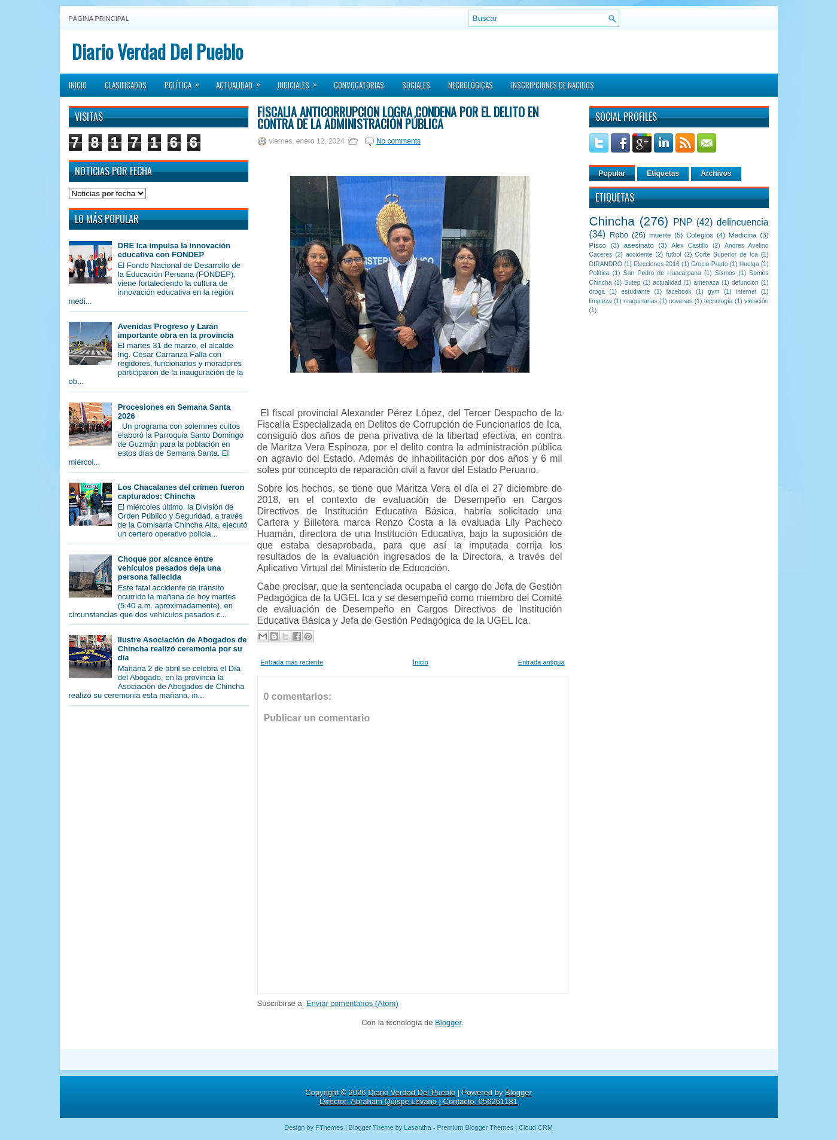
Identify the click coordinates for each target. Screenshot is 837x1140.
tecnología (718, 301)
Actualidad (242, 81)
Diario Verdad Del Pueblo (157, 51)
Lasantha (417, 1127)
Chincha (612, 221)
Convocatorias (359, 85)
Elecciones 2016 (657, 264)
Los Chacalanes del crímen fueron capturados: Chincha (181, 492)
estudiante (635, 291)
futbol (673, 254)
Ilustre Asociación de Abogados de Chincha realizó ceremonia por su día (182, 648)
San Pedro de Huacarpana (662, 273)
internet (746, 291)
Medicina (743, 235)
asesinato (639, 245)
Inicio (78, 85)
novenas (680, 301)
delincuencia (743, 222)
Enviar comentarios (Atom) (352, 1003)
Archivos (716, 173)
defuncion (745, 282)
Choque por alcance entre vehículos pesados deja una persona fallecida (169, 567)
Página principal (99, 18)
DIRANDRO (605, 264)
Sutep (632, 282)
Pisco (598, 245)
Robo (619, 234)
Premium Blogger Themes (475, 1127)
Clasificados (126, 85)
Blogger (448, 1022)
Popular (612, 173)
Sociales (416, 85)
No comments (398, 141)
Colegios (699, 235)
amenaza (706, 282)
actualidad (667, 282)
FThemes (329, 1127)
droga (597, 291)
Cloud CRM (536, 1127)
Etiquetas (663, 173)
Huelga (749, 264)
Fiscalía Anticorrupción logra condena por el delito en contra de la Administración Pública (397, 118)
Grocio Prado (709, 264)
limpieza (600, 301)
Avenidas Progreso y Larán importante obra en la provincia (176, 331)
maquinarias (640, 301)
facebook (679, 291)
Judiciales (301, 81)
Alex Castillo (689, 245)
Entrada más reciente (292, 662)
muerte (660, 235)
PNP (682, 222)
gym (714, 291)
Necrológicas (470, 85)
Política (186, 81)
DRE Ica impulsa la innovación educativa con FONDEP (174, 250)
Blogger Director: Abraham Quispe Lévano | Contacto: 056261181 (425, 1097)
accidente (639, 254)
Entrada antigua (541, 662)
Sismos (725, 273)
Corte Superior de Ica (726, 254)
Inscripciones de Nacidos (552, 85)
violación (756, 301)
